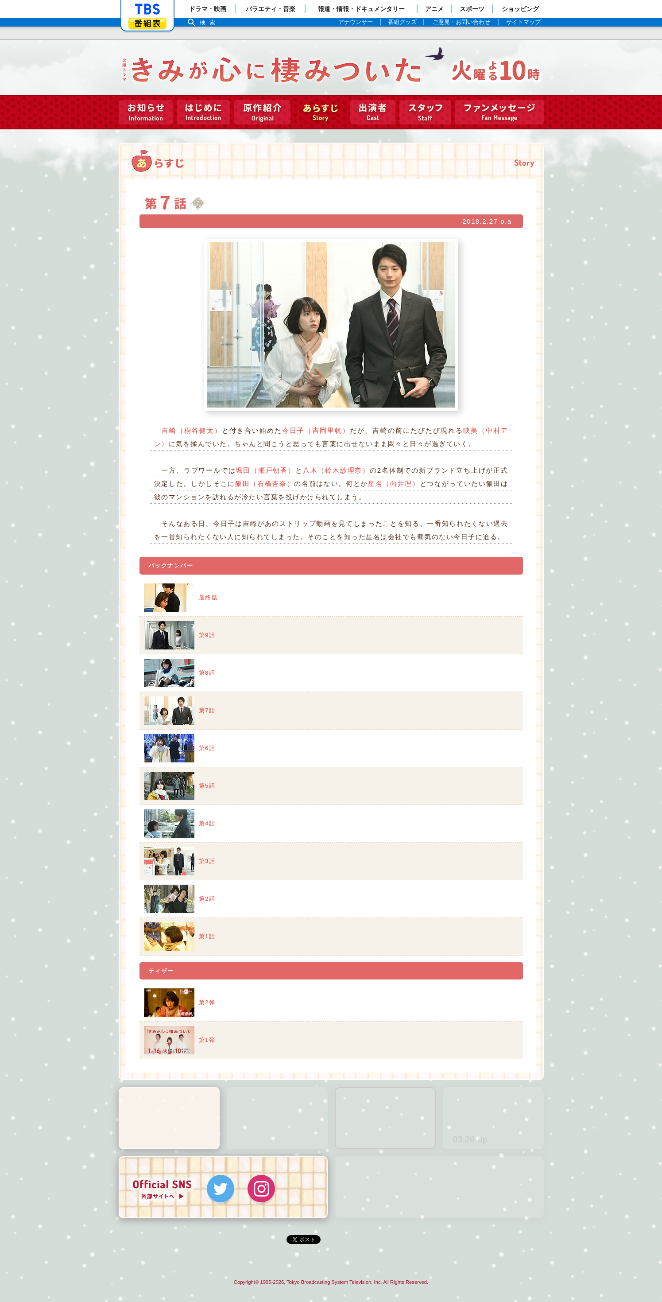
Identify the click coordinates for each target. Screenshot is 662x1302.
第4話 (207, 823)
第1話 (207, 936)
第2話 (207, 898)
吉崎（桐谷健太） (192, 430)
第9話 (207, 635)
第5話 (207, 785)
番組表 (147, 23)
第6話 (207, 748)
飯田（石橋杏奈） (264, 483)
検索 (210, 22)
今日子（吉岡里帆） (316, 430)
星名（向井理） (394, 483)
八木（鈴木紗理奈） (336, 470)
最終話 (208, 597)
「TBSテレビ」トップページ (147, 9)
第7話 (207, 710)
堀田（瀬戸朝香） (265, 470)
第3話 (207, 861)
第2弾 (207, 1002)
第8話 (207, 672)
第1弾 (207, 1040)
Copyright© (246, 1282)
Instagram (261, 1188)
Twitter (220, 1188)
